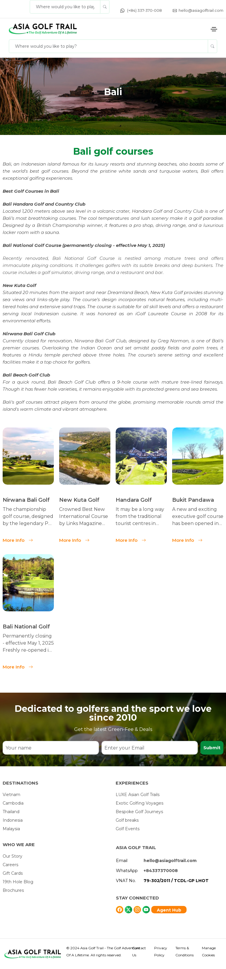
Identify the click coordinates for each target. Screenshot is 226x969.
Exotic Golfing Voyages (139, 803)
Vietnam (11, 794)
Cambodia (13, 803)
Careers (10, 864)
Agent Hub (169, 910)
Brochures (13, 890)
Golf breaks (127, 820)
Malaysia (11, 828)
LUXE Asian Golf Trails (137, 794)
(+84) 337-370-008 (141, 10)
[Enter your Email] (150, 748)
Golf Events (127, 828)
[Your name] (51, 748)
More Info (18, 539)
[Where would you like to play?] (65, 7)
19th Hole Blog (18, 881)
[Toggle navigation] (214, 29)
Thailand (11, 811)
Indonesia (13, 820)
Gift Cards (13, 873)
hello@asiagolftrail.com (198, 10)
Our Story (12, 856)
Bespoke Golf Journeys (139, 811)
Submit (211, 747)
